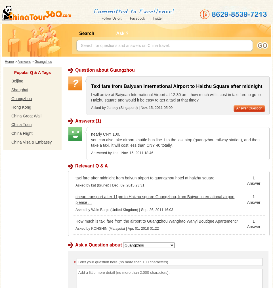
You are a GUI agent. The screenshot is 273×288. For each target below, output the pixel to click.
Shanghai (19, 90)
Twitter (158, 18)
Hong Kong (21, 107)
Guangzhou (43, 62)
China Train (21, 124)
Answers (24, 62)
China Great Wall (26, 116)
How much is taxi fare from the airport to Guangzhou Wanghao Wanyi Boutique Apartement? (156, 221)
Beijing (17, 81)
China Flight (22, 133)
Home (9, 62)
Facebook (137, 18)
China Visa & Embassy (31, 142)
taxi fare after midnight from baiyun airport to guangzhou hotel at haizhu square (145, 178)
